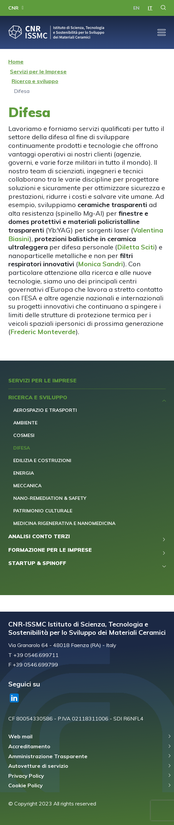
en (136, 8)
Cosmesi (23, 435)
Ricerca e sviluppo (35, 81)
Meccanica (27, 486)
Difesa (21, 448)
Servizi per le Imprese (38, 71)
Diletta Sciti (136, 247)
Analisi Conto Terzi (39, 536)
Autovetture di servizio (38, 765)
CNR (13, 8)
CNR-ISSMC (56, 32)
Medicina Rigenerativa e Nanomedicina (64, 523)
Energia (23, 473)
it (150, 8)
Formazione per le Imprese (50, 549)
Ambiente (25, 423)
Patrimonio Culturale (42, 511)
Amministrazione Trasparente (47, 756)
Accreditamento (29, 746)
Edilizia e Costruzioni (42, 460)
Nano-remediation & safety (49, 498)
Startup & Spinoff (37, 563)
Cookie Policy (25, 785)
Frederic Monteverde (43, 331)
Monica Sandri (100, 264)
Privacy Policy (26, 775)
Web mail (20, 736)
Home (16, 61)
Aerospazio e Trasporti (45, 410)
